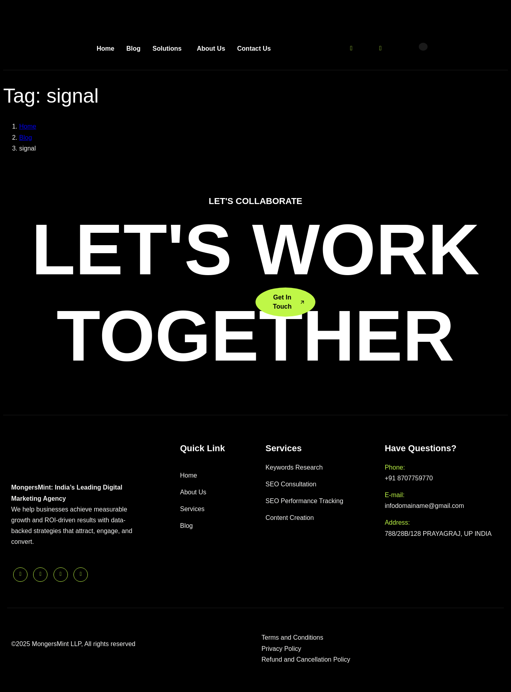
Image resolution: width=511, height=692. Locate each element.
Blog (133, 48)
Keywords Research (294, 467)
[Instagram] (380, 48)
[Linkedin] (395, 48)
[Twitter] (351, 48)
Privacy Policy (281, 648)
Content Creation (289, 517)
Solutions (167, 48)
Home (105, 48)
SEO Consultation (290, 484)
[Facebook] (366, 48)
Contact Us (254, 48)
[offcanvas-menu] (423, 47)
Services (192, 509)
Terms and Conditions (292, 637)
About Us (211, 48)
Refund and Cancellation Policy (305, 659)
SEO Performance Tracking (304, 501)
